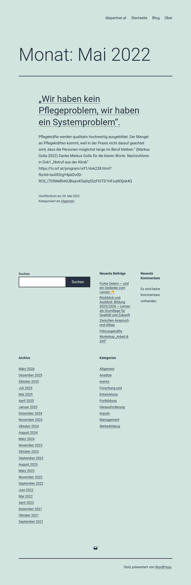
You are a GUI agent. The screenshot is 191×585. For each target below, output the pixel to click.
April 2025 (26, 401)
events (104, 381)
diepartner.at (115, 18)
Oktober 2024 (29, 426)
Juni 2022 (26, 490)
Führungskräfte (111, 331)
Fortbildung (108, 401)
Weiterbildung (110, 426)
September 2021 (31, 522)
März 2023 (27, 471)
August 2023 (28, 464)
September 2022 (31, 483)
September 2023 (31, 458)
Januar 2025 (28, 407)
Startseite (139, 18)
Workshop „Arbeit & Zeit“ (114, 339)
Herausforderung (112, 407)
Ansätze (106, 375)
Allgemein (67, 201)
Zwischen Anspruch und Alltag (114, 322)
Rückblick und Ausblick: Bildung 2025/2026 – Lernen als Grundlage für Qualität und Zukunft (115, 306)
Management (109, 420)
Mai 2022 (26, 496)
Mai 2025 (26, 394)
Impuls (105, 413)
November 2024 (31, 420)
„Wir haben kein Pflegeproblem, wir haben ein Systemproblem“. (89, 110)
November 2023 (31, 445)
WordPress (163, 567)
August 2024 (28, 432)
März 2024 (27, 439)
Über (168, 18)
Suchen (24, 274)
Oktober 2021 (29, 515)
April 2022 (26, 503)
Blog (156, 18)
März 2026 (27, 369)
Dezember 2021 (30, 509)
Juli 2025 (25, 388)
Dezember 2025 (30, 375)
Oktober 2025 (29, 381)
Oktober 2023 (29, 451)
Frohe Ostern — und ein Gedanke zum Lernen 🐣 (114, 288)
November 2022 (31, 477)
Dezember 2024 (30, 413)
